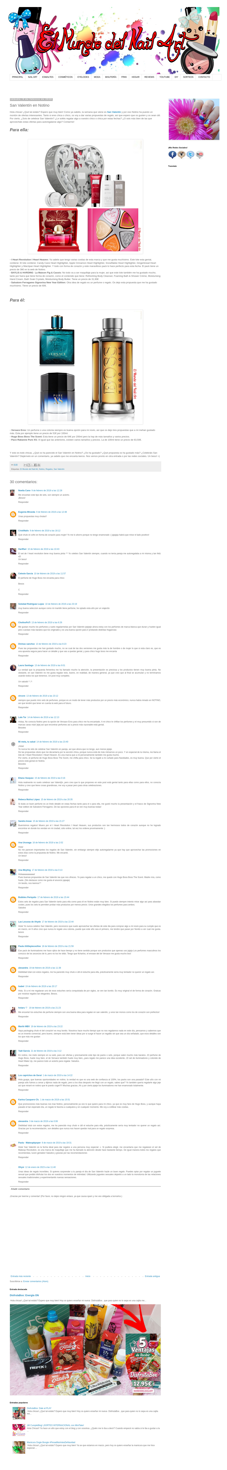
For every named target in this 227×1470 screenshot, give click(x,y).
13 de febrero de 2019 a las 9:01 (50, 665)
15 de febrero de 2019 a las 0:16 (50, 778)
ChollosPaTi (24, 622)
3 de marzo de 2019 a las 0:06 (43, 1121)
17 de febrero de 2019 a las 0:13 (47, 870)
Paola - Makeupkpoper (29, 1143)
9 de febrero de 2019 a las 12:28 (47, 490)
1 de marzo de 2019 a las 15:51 (55, 1099)
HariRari (22, 549)
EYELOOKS (83, 77)
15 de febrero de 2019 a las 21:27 (49, 821)
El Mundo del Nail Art (29, 469)
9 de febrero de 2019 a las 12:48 (51, 512)
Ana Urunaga (25, 842)
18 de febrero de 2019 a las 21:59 (58, 946)
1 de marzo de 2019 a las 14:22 (57, 1075)
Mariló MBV (24, 1026)
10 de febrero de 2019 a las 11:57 (50, 573)
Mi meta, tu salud (26, 742)
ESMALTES (47, 77)
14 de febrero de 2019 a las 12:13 (43, 717)
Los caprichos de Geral (30, 1075)
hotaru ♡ (23, 1008)
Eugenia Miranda (26, 512)
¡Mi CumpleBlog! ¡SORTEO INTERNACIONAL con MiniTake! (55, 1425)
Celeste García (25, 573)
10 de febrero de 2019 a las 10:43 (43, 549)
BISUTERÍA (110, 77)
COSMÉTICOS (65, 77)
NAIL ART (32, 77)
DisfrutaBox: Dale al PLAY (39, 1408)
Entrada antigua (152, 1276)
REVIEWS (149, 77)
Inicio (87, 1276)
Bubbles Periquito (27, 897)
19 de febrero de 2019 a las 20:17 (41, 986)
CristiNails (23, 530)
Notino (41, 469)
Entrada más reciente (21, 1276)
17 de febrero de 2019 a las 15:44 (53, 897)
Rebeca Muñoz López (29, 799)
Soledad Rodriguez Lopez (31, 604)
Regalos (49, 469)
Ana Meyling (24, 870)
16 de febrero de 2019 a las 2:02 (47, 842)
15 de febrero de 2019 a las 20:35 (57, 799)
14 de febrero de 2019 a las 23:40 (52, 742)
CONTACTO (204, 77)
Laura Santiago (26, 665)
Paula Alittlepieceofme (29, 946)
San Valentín (114, 112)
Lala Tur (22, 717)
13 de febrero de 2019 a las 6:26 (47, 622)
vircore (21, 696)
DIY (176, 77)
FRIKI (124, 77)
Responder (23, 502)
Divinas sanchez (26, 644)
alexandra (23, 968)
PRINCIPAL (17, 77)
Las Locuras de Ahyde (29, 922)
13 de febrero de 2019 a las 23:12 (42, 696)
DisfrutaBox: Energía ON (24, 1295)
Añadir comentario (20, 1189)
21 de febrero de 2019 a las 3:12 (46, 1051)
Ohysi (21, 1167)
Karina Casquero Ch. (28, 1099)
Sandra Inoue (25, 821)
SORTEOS (188, 77)
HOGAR (136, 77)
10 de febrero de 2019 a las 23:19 (61, 604)
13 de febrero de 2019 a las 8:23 (51, 644)
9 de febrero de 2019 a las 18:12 (45, 530)
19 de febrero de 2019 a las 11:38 (45, 968)
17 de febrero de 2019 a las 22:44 (58, 922)
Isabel (21, 986)
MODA (97, 77)
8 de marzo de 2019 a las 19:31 (57, 1143)
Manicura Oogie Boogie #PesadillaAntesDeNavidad (51, 1442)
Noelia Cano (24, 490)
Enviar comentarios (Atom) (35, 1281)
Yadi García (24, 1051)
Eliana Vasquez (26, 778)
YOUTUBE (164, 77)
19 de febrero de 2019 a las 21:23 (45, 1008)
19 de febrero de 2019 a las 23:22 (47, 1026)
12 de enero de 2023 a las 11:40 (40, 1167)
